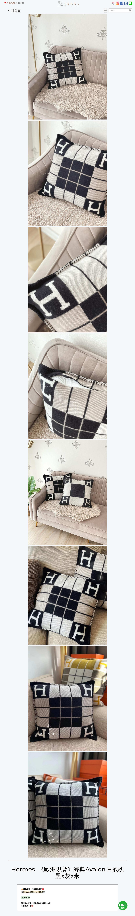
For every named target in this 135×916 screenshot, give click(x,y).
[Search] (118, 10)
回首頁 (14, 11)
